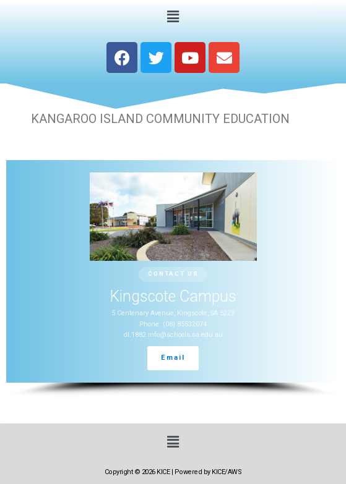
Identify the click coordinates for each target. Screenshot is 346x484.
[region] (173, 278)
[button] (172, 16)
